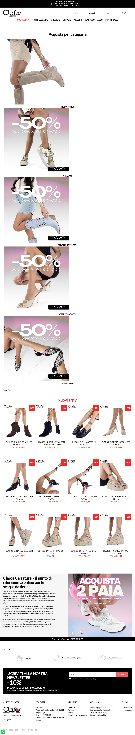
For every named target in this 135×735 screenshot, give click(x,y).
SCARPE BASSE (111, 20)
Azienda (71, 710)
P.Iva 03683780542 (43, 715)
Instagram (128, 710)
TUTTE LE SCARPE (40, 20)
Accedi (92, 13)
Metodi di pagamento (98, 707)
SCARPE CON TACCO (94, 20)
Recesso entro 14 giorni (71, 658)
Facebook (128, 707)
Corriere (29, 658)
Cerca (76, 13)
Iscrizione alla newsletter (77, 715)
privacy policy (91, 679)
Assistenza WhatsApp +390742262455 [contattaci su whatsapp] (67, 639)
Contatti (71, 707)
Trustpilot (7, 390)
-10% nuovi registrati (68, 2)
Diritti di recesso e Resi (98, 712)
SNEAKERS (55, 20)
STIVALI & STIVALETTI (72, 20)
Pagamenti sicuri (115, 658)
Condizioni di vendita (98, 715)
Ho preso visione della (83, 679)
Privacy (71, 712)
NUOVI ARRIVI (23, 20)
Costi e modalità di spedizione (101, 710)
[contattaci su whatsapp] (3, 732)
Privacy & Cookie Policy (45, 717)
